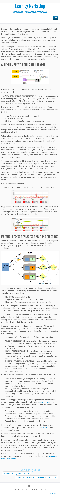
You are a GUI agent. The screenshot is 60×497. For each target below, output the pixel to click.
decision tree (45, 402)
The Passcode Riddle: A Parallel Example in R (36, 477)
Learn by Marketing (30, 6)
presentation (42, 427)
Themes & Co (44, 489)
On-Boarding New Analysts (16, 473)
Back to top (54, 493)
